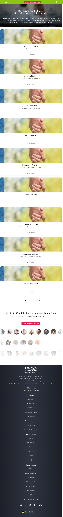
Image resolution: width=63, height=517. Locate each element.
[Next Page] (36, 300)
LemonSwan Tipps (31, 412)
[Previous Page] (25, 300)
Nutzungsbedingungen (31, 499)
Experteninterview (31, 421)
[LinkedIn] (35, 505)
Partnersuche (31, 408)
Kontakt (30, 469)
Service (31, 456)
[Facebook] (25, 505)
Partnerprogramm (30, 473)
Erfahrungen (31, 442)
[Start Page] (6, 2)
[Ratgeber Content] (31, 43)
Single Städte (31, 416)
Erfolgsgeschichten (31, 451)
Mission (31, 438)
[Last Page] (39, 300)
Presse (31, 447)
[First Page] (22, 300)
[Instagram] (30, 505)
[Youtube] (40, 505)
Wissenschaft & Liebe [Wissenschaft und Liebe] (30, 429)
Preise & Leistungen (31, 482)
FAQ (31, 460)
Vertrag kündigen (31, 486)
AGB (31, 495)
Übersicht (31, 399)
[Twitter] (21, 505)
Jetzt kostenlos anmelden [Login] (32, 2)
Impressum (30, 477)
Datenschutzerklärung (31, 490)
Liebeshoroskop (31, 425)
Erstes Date (31, 403)
